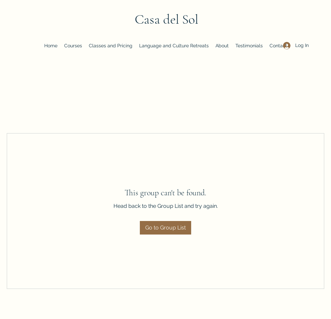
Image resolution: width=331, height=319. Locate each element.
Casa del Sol (166, 19)
